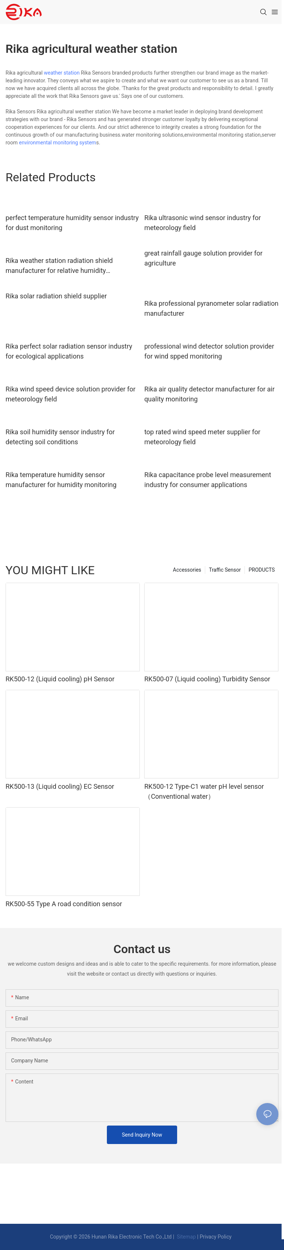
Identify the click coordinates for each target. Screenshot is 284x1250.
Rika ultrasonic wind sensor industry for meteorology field (202, 223)
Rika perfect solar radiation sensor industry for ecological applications (69, 351)
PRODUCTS (261, 570)
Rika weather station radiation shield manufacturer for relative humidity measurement (59, 266)
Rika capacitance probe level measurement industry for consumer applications (207, 480)
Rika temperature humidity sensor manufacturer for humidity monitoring (61, 480)
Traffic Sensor (225, 570)
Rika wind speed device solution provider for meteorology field (70, 394)
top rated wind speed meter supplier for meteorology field (202, 437)
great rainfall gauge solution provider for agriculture (203, 258)
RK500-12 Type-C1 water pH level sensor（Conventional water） (204, 791)
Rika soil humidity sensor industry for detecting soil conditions (60, 437)
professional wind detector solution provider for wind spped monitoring (209, 351)
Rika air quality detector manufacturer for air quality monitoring (209, 394)
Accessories (187, 570)
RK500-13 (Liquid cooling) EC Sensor (60, 786)
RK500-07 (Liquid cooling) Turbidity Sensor (207, 679)
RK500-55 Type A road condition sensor (64, 904)
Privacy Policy (215, 1237)
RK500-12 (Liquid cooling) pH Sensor (60, 679)
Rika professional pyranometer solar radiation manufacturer (211, 308)
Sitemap (186, 1237)
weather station (62, 73)
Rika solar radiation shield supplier (56, 296)
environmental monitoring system (57, 142)
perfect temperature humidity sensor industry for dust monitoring (72, 223)
